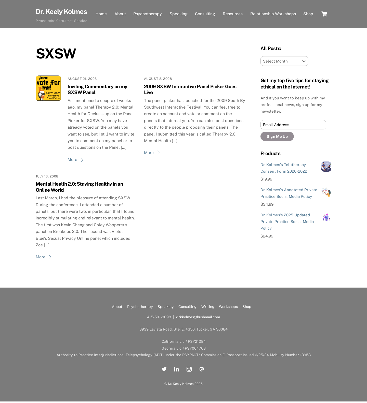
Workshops (228, 308)
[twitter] (164, 370)
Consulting (205, 9)
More (72, 161)
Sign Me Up (277, 138)
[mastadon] (201, 370)
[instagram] (189, 370)
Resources (233, 9)
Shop (101, 20)
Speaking (178, 9)
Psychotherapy (148, 9)
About (120, 9)
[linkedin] (177, 370)
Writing (207, 308)
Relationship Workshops (273, 9)
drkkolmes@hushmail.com (198, 319)
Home (101, 9)
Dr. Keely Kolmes (181, 385)
